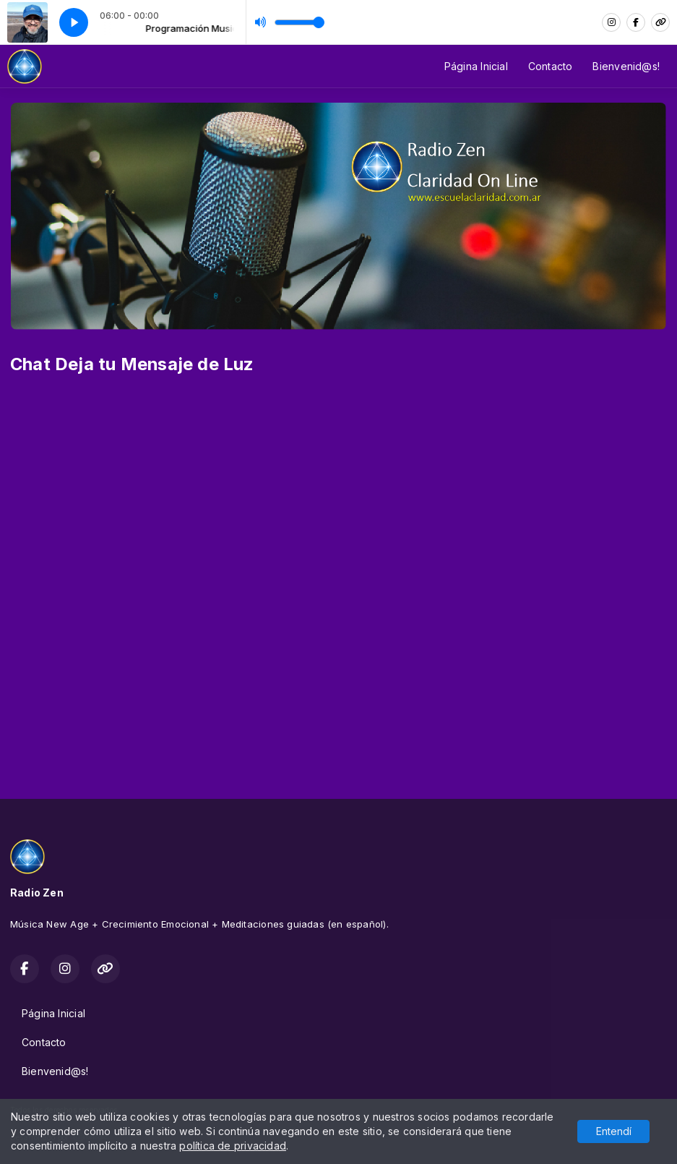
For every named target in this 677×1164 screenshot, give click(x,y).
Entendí (613, 1131)
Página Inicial (476, 66)
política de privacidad (232, 1145)
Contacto (550, 66)
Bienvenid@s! (626, 66)
